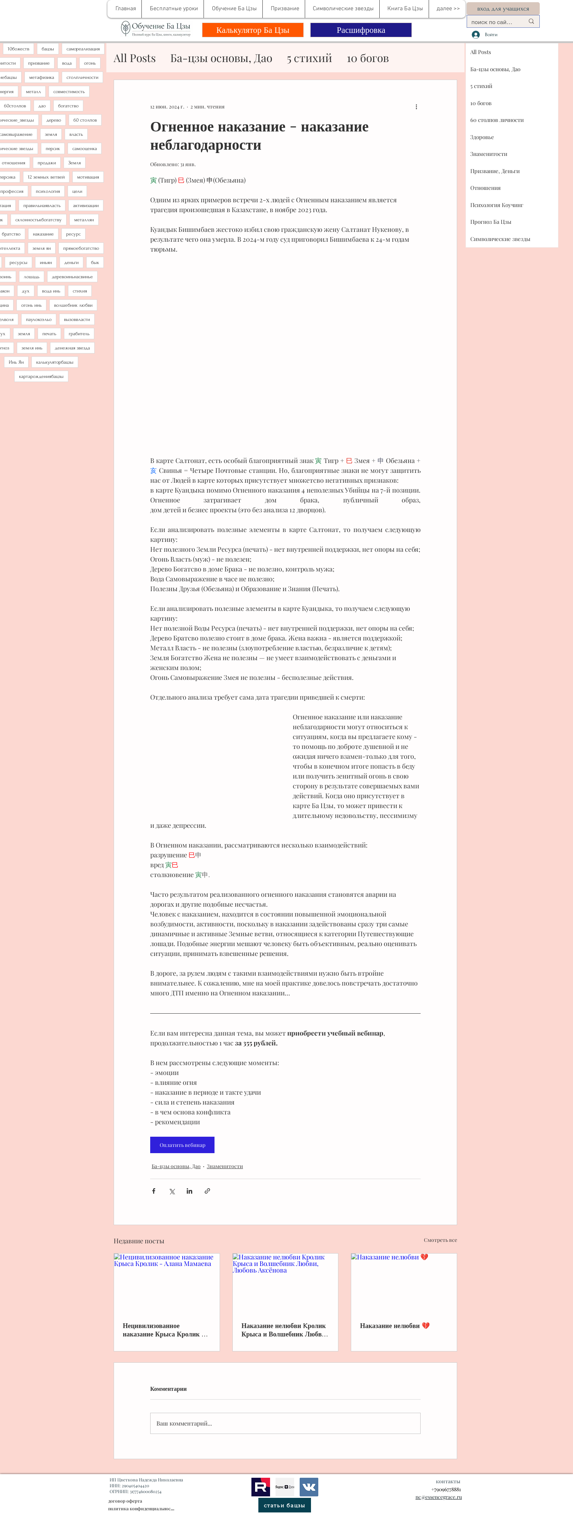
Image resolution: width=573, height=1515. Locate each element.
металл (33, 91)
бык (95, 262)
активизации (86, 205)
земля (51, 134)
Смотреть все (440, 1239)
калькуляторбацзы (54, 362)
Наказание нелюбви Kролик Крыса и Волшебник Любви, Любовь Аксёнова (284, 1329)
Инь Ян (16, 362)
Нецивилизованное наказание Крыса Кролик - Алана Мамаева (164, 1329)
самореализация (83, 48)
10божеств (18, 48)
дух (26, 291)
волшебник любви (73, 305)
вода (67, 63)
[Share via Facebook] (153, 1190)
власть (76, 134)
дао (42, 105)
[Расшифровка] (361, 30)
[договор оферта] (150, 1500)
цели (77, 191)
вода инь (51, 291)
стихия (80, 291)
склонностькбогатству (38, 219)
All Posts (135, 57)
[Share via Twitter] (171, 1190)
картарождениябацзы (41, 376)
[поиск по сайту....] (492, 22)
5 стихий (309, 57)
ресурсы (18, 262)
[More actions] (416, 106)
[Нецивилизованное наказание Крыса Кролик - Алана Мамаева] (167, 1283)
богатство (68, 105)
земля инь (32, 348)
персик (53, 148)
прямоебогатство (81, 248)
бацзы (48, 48)
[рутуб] (260, 1486)
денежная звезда (72, 348)
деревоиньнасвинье (72, 276)
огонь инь (31, 305)
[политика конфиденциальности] (141, 1508)
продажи (47, 162)
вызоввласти (77, 319)
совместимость (69, 91)
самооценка (84, 148)
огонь (90, 63)
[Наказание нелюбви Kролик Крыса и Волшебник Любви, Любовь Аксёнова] (285, 1283)
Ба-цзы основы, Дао (221, 57)
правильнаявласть (42, 205)
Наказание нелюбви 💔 (394, 1325)
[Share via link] (207, 1190)
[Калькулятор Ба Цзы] (253, 30)
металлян (84, 219)
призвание (39, 63)
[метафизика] (285, 1486)
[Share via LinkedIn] (189, 1190)
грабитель (79, 333)
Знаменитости (225, 1166)
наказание (43, 234)
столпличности (82, 77)
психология (48, 191)
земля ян (42, 248)
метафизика (41, 77)
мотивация (88, 177)
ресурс (73, 234)
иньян (46, 262)
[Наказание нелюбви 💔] (404, 1283)
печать (49, 333)
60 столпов (85, 120)
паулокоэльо (39, 319)
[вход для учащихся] (503, 8)
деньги (71, 262)
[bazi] (309, 1486)
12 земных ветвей (46, 177)
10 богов (368, 57)
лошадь (31, 276)
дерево (53, 120)
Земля (74, 162)
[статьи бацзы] (284, 1505)
